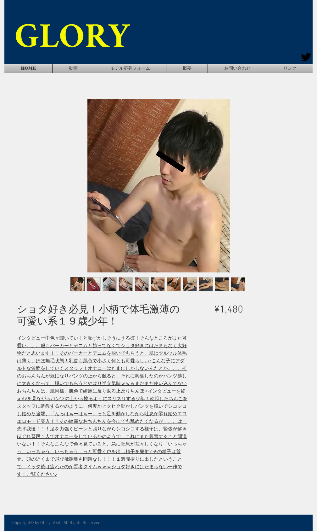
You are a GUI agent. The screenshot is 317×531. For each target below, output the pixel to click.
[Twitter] (306, 57)
